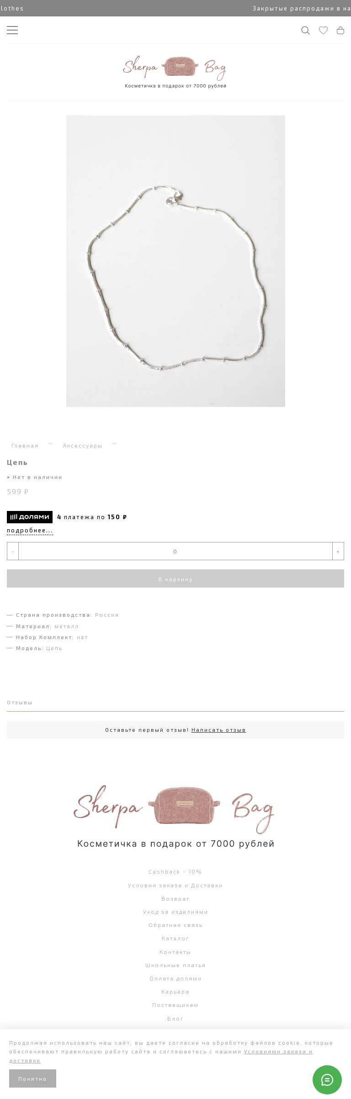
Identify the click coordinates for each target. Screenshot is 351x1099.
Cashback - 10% (175, 871)
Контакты (175, 951)
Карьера (175, 991)
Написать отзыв (218, 729)
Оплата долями (175, 978)
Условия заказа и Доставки (175, 885)
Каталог (176, 938)
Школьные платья (175, 965)
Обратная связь (176, 925)
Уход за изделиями (175, 911)
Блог (175, 1018)
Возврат (175, 898)
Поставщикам (175, 1004)
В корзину (176, 579)
